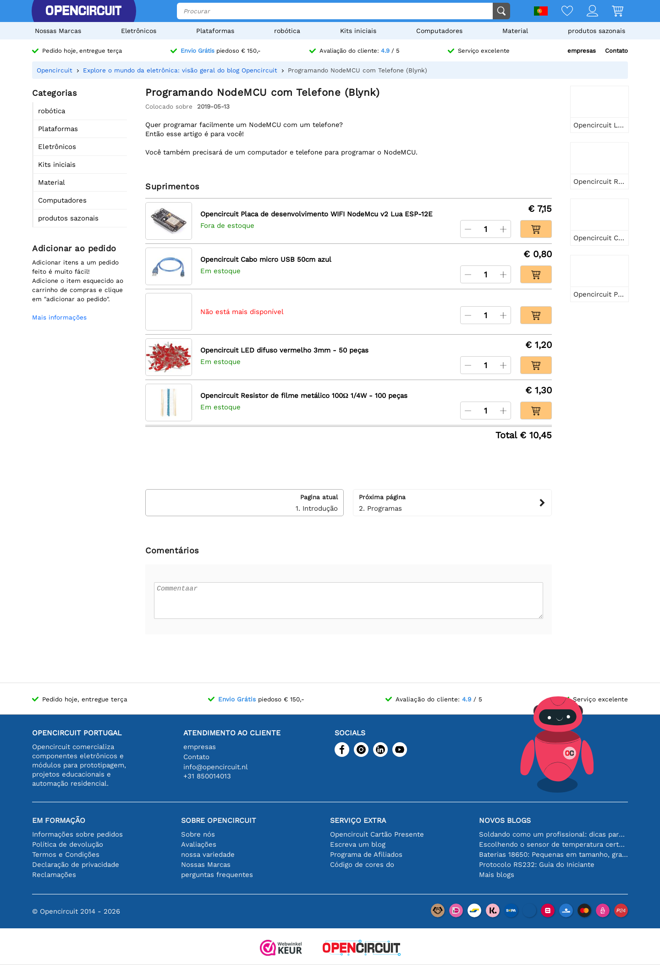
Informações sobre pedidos (77, 834)
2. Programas (452, 502)
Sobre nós (198, 834)
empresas (581, 50)
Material (515, 30)
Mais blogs (496, 875)
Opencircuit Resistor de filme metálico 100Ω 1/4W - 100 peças (303, 396)
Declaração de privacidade (75, 864)
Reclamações (54, 875)
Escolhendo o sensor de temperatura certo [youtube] (553, 844)
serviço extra (358, 820)
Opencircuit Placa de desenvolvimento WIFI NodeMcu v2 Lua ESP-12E (316, 214)
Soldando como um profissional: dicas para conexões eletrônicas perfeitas (553, 834)
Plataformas (215, 30)
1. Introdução (244, 502)
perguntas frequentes (217, 875)
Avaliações (198, 844)
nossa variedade (208, 854)
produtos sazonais (596, 30)
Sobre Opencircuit (218, 820)
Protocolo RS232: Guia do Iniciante (536, 864)
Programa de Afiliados (366, 854)
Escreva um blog (357, 844)
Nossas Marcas (58, 30)
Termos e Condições (65, 854)
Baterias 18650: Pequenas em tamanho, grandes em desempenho (553, 854)
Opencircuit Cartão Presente (377, 834)
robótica (287, 30)
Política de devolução (67, 844)
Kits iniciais (358, 30)
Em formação (58, 820)
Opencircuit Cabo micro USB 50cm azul (265, 259)
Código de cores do (362, 864)
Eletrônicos (138, 30)
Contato (616, 50)
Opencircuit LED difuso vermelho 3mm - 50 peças (284, 350)
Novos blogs (505, 820)
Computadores (439, 30)
